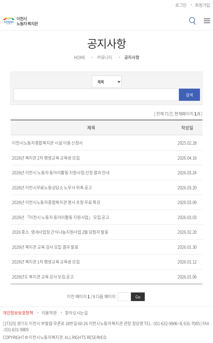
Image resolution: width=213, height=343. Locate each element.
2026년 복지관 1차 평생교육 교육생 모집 (46, 262)
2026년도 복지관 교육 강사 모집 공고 (42, 277)
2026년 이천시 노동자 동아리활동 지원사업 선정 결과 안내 (60, 172)
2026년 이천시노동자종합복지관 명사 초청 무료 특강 (56, 202)
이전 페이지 (77, 296)
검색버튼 (192, 21)
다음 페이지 (106, 296)
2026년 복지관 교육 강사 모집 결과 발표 (45, 247)
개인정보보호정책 (18, 313)
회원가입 (202, 5)
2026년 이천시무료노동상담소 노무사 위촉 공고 (52, 187)
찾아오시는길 (76, 313)
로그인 (181, 5)
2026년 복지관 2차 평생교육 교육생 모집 (46, 158)
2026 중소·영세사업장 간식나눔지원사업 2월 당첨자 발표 (60, 232)
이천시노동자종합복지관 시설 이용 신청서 (47, 143)
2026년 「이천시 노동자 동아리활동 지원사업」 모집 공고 (60, 217)
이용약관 (49, 313)
